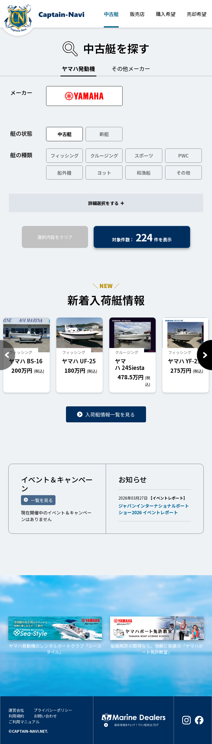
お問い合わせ (45, 716)
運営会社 (16, 710)
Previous (7, 355)
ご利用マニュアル (24, 721)
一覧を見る (42, 500)
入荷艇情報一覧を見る (110, 414)
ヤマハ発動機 (78, 69)
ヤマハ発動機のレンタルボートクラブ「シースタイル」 (55, 636)
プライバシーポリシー (53, 710)
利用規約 (16, 716)
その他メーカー (131, 69)
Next (204, 355)
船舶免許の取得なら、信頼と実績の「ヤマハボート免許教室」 (157, 636)
